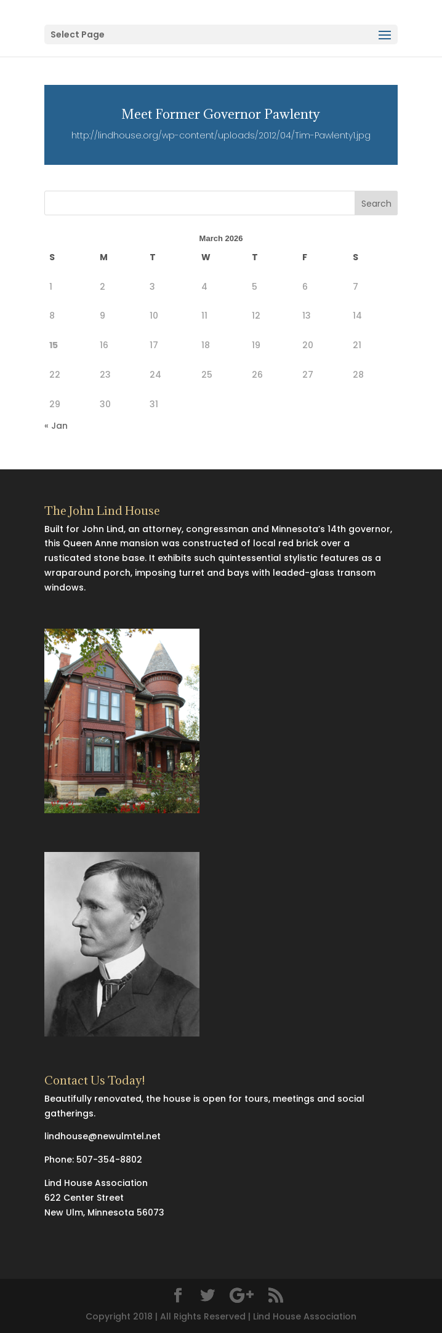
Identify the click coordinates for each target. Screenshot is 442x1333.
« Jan (56, 426)
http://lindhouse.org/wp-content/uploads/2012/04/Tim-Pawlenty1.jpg (221, 135)
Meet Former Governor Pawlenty (220, 114)
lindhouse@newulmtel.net (102, 1136)
